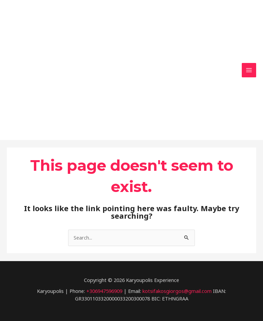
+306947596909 (104, 290)
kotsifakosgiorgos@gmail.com (177, 290)
